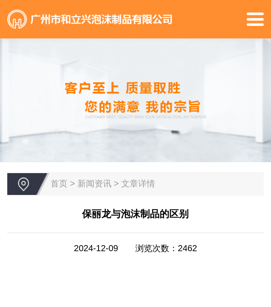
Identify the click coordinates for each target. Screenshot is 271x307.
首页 (58, 183)
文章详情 (138, 183)
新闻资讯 (94, 183)
